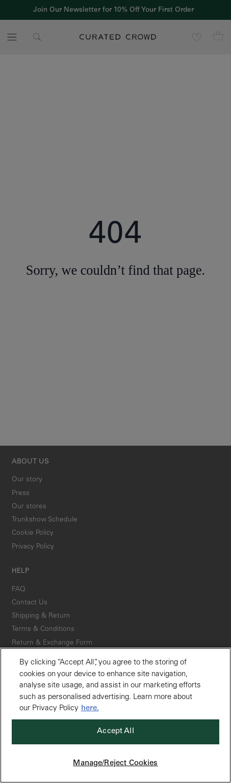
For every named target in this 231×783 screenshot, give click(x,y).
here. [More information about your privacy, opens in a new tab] (90, 708)
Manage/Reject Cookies (115, 763)
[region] (115, 715)
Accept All (115, 731)
